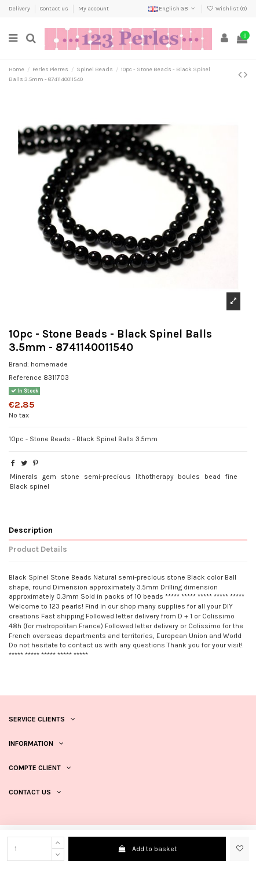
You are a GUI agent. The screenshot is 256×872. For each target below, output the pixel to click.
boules (189, 476)
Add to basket (147, 849)
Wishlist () (227, 8)
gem (49, 476)
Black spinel (29, 486)
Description (31, 529)
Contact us (55, 8)
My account (93, 8)
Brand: (19, 364)
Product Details (38, 549)
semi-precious (107, 476)
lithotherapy (155, 476)
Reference (25, 377)
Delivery (20, 8)
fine (231, 476)
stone (70, 476)
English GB (172, 8)
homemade (49, 364)
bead (212, 476)
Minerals (24, 476)
